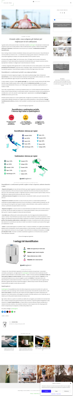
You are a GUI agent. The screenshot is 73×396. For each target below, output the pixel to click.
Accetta (46, 391)
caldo (3, 315)
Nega (56, 391)
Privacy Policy (58, 393)
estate (7, 315)
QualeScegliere (32, 45)
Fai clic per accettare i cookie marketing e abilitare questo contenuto (62, 25)
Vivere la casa (26, 36)
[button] (70, 383)
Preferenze (66, 391)
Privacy (31, 393)
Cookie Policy (53, 393)
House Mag (15, 322)
